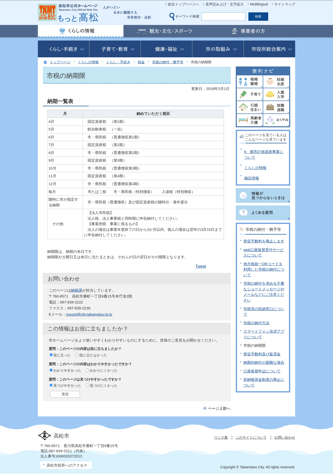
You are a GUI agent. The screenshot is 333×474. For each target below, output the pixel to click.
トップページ (60, 62)
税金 (141, 62)
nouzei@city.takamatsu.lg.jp (89, 314)
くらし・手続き (118, 62)
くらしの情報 (88, 62)
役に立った (62, 355)
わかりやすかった (67, 370)
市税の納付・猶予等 (167, 62)
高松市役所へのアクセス (67, 465)
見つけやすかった (67, 386)
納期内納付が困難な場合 (263, 362)
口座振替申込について (262, 371)
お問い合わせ (284, 437)
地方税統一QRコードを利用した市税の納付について (263, 269)
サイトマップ (284, 4)
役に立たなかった (93, 355)
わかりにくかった (104, 370)
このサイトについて (251, 437)
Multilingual (259, 4)
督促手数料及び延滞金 (262, 354)
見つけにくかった (104, 386)
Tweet (200, 266)
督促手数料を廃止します (263, 241)
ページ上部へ (219, 408)
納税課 (76, 290)
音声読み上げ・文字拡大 (225, 4)
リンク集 (221, 437)
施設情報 (251, 178)
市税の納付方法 (256, 323)
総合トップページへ (183, 4)
